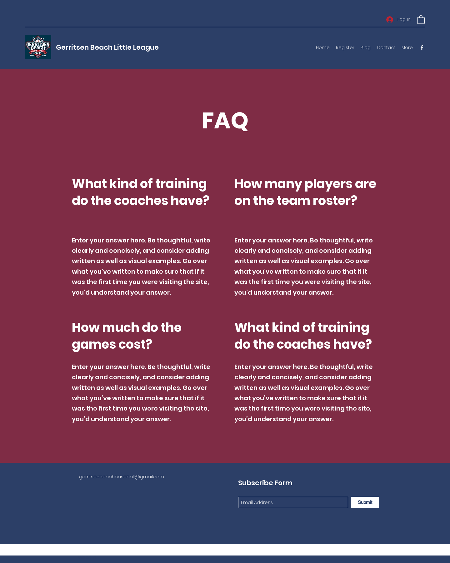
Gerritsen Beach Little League (107, 47)
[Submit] (365, 502)
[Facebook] (422, 47)
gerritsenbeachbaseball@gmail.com (121, 476)
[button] (421, 19)
